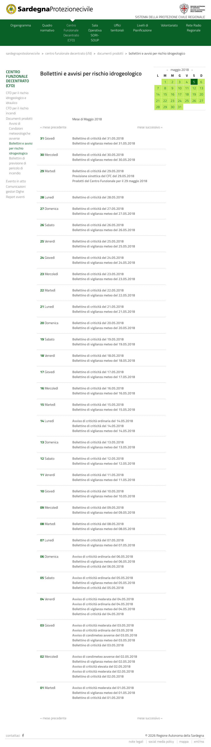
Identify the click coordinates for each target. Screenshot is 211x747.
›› (192, 70)
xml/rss (199, 741)
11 (187, 88)
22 (165, 100)
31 (180, 106)
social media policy (161, 741)
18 (187, 94)
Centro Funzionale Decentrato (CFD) (71, 33)
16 (172, 94)
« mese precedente (53, 127)
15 (165, 94)
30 (172, 106)
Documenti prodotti (19, 118)
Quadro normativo (47, 28)
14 (158, 94)
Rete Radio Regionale (193, 28)
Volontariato (169, 25)
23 (172, 100)
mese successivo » (149, 127)
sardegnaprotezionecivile (23, 53)
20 (201, 94)
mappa (184, 741)
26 (194, 100)
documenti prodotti (110, 53)
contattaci (13, 735)
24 (180, 100)
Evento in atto (16, 181)
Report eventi (15, 196)
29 (165, 106)
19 (194, 94)
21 (158, 100)
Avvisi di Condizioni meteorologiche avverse (19, 131)
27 (201, 100)
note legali (136, 741)
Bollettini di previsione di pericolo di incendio (17, 165)
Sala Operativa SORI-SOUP (95, 33)
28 (158, 106)
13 (201, 88)
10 (180, 88)
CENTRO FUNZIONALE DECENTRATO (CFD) (17, 78)
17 (180, 94)
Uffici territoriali (117, 28)
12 (194, 88)
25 (187, 100)
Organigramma (21, 25)
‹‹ (167, 70)
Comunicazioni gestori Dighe (16, 189)
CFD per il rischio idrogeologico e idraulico (17, 97)
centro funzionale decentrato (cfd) (68, 53)
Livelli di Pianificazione (142, 28)
